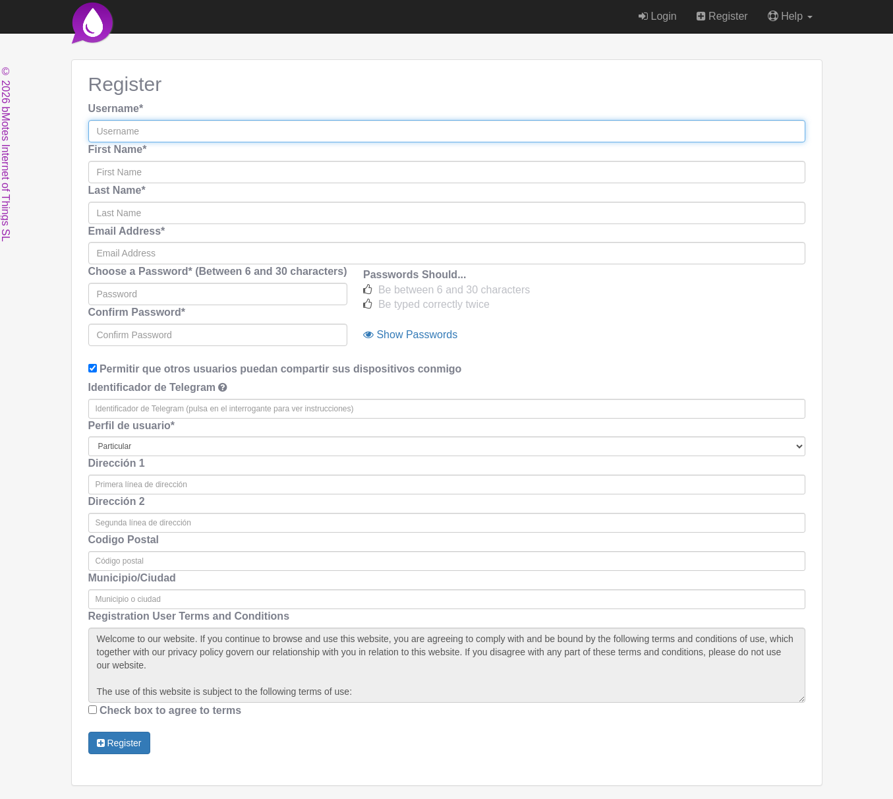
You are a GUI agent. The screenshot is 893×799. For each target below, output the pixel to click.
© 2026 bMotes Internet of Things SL (6, 154)
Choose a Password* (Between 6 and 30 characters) (217, 271)
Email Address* (126, 231)
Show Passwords (410, 334)
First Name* (117, 149)
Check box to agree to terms (165, 710)
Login (658, 16)
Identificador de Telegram (158, 387)
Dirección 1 (116, 463)
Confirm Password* (137, 312)
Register (722, 16)
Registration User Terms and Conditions (189, 616)
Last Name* (117, 190)
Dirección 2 (116, 501)
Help (790, 16)
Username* (116, 108)
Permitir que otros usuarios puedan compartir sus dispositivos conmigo (275, 368)
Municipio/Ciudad (132, 577)
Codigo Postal (123, 539)
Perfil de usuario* (131, 425)
